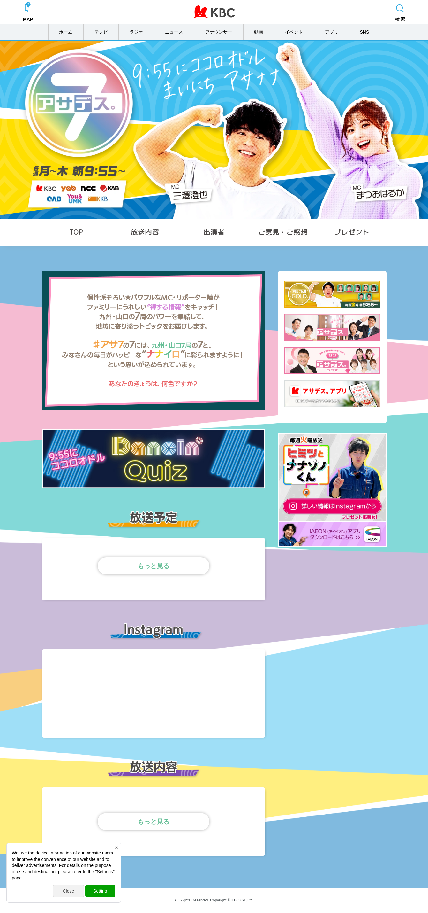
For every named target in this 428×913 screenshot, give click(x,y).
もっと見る (153, 565)
